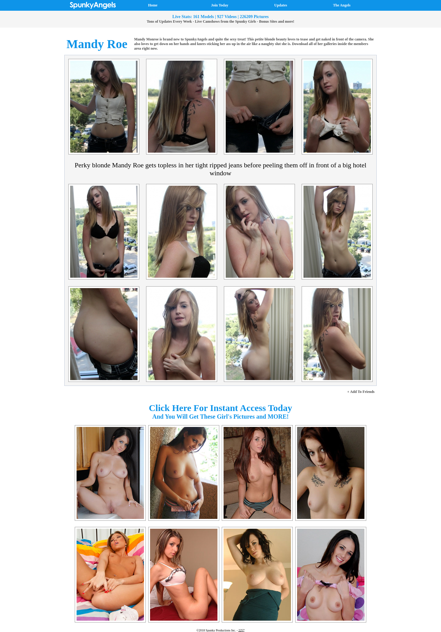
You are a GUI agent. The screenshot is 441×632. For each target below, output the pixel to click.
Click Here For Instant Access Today (220, 408)
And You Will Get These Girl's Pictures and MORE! (220, 416)
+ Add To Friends (361, 392)
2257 (242, 630)
